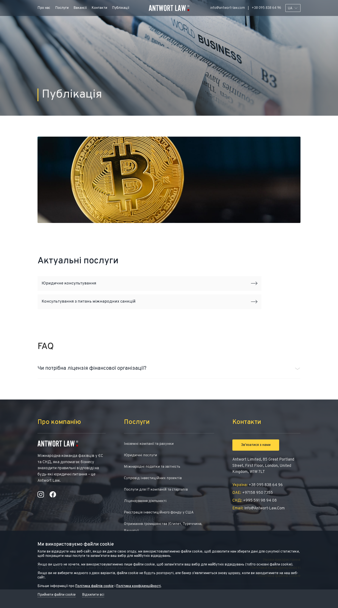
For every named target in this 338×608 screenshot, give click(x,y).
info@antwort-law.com (227, 8)
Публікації (120, 8)
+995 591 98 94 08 (254, 513)
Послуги (62, 8)
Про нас (44, 8)
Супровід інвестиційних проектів (154, 493)
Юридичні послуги (141, 468)
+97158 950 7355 (252, 505)
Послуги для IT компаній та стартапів (158, 505)
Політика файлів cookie (94, 586)
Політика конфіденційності (138, 586)
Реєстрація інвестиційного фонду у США (161, 529)
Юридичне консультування (149, 286)
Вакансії (80, 8)
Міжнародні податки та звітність (154, 481)
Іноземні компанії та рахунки (150, 456)
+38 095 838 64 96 (266, 8)
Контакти (99, 8)
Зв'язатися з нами (256, 457)
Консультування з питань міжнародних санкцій (149, 312)
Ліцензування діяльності (147, 517)
